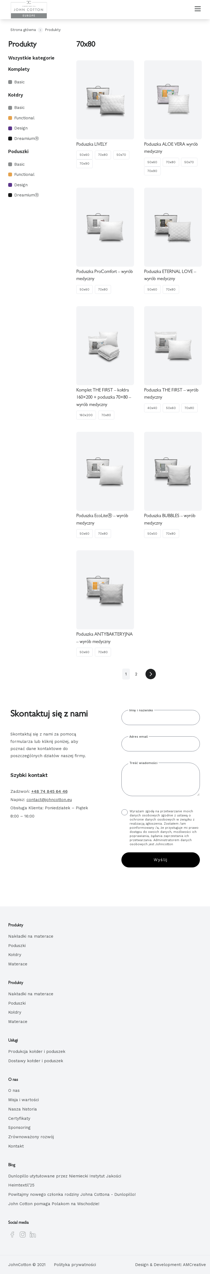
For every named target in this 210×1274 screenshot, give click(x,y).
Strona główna (23, 30)
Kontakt (16, 1146)
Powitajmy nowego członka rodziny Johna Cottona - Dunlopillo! (72, 1194)
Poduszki (18, 151)
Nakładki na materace (30, 936)
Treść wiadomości (143, 763)
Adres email (138, 737)
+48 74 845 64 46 (49, 791)
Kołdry (15, 95)
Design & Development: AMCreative (170, 1264)
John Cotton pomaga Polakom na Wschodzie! (53, 1203)
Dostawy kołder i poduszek (35, 1060)
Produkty (53, 30)
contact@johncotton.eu (49, 799)
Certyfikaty (19, 1118)
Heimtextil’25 (21, 1185)
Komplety (19, 69)
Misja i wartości (23, 1099)
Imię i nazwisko (141, 710)
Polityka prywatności (75, 1264)
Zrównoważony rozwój (31, 1136)
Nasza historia (22, 1109)
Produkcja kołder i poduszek (36, 1051)
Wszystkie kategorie (31, 58)
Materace (17, 964)
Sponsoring (19, 1127)
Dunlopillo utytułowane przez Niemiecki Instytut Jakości (64, 1175)
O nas (14, 1090)
